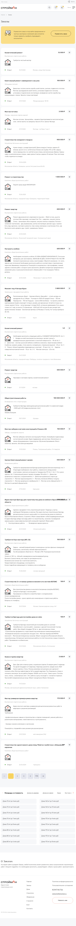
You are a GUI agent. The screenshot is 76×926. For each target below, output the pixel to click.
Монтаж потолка (11, 112)
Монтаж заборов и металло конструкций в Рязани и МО (26, 430)
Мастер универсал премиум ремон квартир (21, 699)
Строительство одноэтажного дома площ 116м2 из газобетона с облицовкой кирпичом (34, 747)
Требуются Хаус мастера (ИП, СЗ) (17, 540)
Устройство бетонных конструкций (16, 143)
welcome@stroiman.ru (59, 895)
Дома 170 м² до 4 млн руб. (50, 820)
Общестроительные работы (15, 399)
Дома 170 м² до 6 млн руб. (50, 831)
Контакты (30, 910)
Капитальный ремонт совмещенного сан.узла (22, 81)
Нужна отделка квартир (14, 658)
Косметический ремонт (14, 53)
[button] (73, 794)
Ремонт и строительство (14, 177)
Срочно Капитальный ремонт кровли (19, 461)
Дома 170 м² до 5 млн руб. (50, 825)
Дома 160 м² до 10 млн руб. (50, 808)
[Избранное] (55, 7)
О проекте (30, 902)
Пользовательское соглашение (62, 886)
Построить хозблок (12, 249)
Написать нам (62, 901)
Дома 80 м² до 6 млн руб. (11, 843)
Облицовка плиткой (11, 84)
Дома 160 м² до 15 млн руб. (50, 814)
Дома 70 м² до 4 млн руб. (11, 802)
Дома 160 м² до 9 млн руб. (50, 802)
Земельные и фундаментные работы (17, 292)
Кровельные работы (11, 464)
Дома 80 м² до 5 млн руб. (11, 837)
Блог (28, 906)
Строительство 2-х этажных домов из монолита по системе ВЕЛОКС (31, 582)
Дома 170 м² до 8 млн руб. (50, 843)
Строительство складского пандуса (18, 140)
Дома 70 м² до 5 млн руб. (11, 808)
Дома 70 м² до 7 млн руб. (11, 820)
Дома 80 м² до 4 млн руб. (11, 831)
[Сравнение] (62, 7)
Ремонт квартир (11, 210)
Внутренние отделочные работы (15, 56)
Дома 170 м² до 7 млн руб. (50, 837)
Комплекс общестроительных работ (16, 181)
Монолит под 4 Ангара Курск (15, 289)
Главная (3, 14)
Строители (30, 894)
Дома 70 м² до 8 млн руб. (11, 825)
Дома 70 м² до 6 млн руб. (11, 814)
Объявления (30, 898)
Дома (28, 890)
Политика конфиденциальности (62, 883)
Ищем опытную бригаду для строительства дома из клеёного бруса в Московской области (36, 502)
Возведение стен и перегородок (15, 402)
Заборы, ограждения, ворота (14, 433)
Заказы (29, 886)
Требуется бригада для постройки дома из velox (23, 618)
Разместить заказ (61, 33)
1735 (37, 777)
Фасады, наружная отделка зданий (16, 115)
